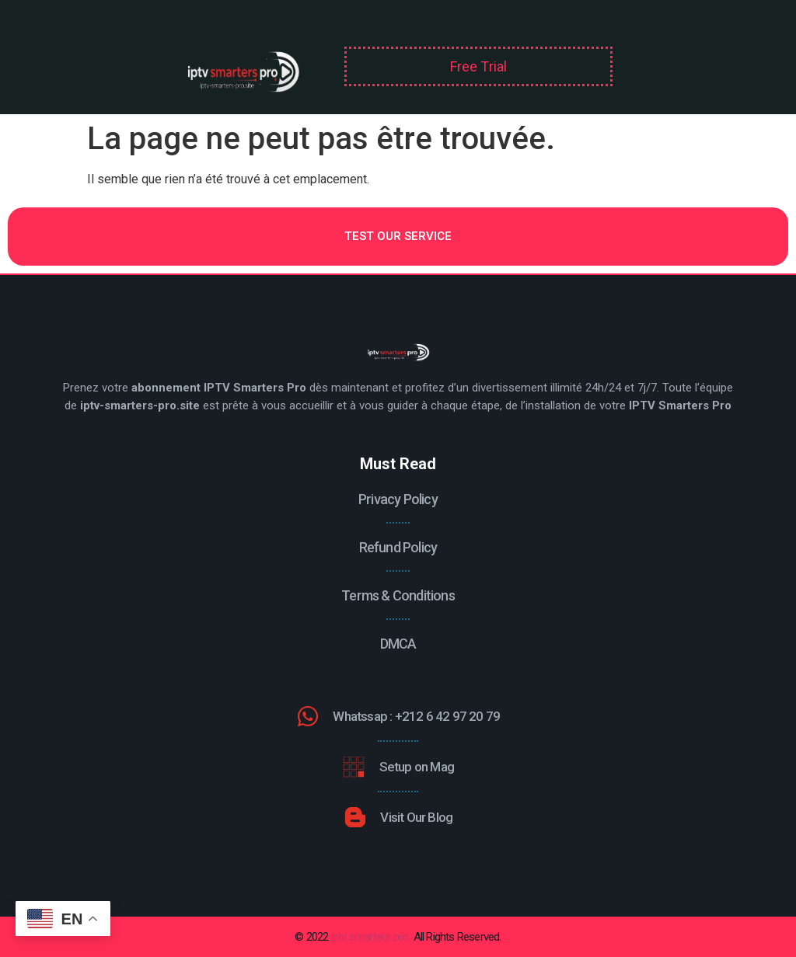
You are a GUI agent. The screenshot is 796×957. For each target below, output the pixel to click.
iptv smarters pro (369, 937)
